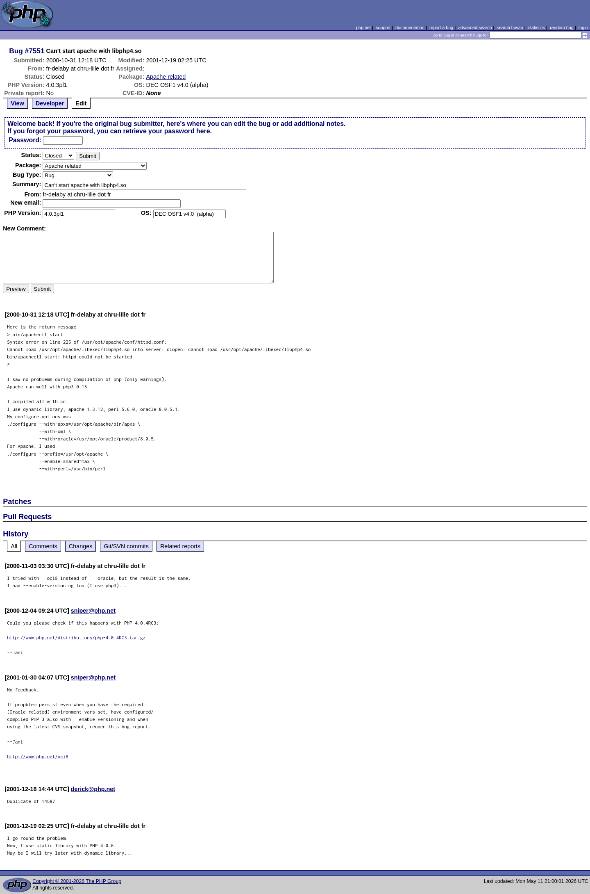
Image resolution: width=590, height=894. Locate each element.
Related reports (180, 546)
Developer (50, 103)
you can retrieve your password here (153, 131)
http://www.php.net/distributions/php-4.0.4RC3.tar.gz (76, 637)
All (14, 546)
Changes (81, 546)
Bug (16, 51)
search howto (510, 27)
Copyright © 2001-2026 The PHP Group (76, 881)
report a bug (441, 27)
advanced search (475, 27)
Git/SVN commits (126, 546)
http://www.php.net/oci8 (37, 756)
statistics (536, 27)
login (583, 27)
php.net (363, 27)
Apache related (166, 76)
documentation (409, 27)
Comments (43, 546)
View (17, 103)
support (383, 27)
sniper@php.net (93, 610)
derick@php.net (93, 789)
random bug (562, 27)
